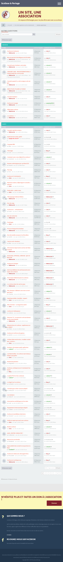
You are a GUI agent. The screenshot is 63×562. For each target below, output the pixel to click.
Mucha (47, 137)
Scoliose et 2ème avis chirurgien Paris (18, 454)
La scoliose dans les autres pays (16, 284)
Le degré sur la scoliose (14, 382)
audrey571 (11, 390)
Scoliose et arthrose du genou (15, 333)
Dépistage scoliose (12, 109)
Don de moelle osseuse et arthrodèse (18, 235)
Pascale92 (11, 455)
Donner (54, 503)
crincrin (48, 65)
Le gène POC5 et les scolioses (15, 376)
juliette (10, 335)
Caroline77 (12, 449)
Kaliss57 (11, 397)
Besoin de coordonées (13, 439)
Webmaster (12, 53)
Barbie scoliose (11, 427)
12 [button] (57, 473)
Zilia (47, 144)
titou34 (10, 165)
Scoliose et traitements (14, 176)
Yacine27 (11, 416)
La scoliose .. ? (11, 116)
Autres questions (9, 31)
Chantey (11, 294)
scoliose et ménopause (13, 311)
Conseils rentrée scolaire (14, 130)
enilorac (11, 313)
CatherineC (12, 435)
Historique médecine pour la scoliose (17, 278)
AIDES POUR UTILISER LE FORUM (16, 89)
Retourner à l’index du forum (9, 479)
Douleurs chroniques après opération (17, 347)
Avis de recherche (12, 216)
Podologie (10, 222)
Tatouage (10, 151)
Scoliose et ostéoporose (14, 460)
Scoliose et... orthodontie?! (15, 209)
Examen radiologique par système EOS (18, 163)
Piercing (9, 170)
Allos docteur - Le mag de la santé (16, 304)
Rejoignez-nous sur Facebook (21, 539)
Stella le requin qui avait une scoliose (17, 420)
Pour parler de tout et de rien (15, 61)
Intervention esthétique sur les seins (17, 401)
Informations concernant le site (15, 92)
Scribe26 (11, 384)
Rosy (47, 151)
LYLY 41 (48, 228)
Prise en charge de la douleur (15, 228)
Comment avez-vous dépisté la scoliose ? (19, 157)
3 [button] (47, 473)
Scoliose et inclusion (13, 51)
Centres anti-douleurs (13, 241)
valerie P (48, 291)
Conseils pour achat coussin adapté (17, 388)
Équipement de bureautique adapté (17, 407)
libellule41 (11, 441)
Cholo (10, 329)
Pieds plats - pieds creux (14, 190)
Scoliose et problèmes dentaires (16, 414)
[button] (60, 473)
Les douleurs (10, 395)
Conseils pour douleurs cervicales (16, 65)
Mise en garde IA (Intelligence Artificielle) (18, 57)
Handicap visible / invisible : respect (17, 298)
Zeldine (11, 409)
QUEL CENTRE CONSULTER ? (15, 433)
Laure (10, 211)
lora (10, 171)
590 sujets (58, 34)
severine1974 (49, 103)
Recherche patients (12, 361)
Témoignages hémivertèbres (15, 197)
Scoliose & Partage (10, 3)
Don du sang (10, 203)
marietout (11, 159)
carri (10, 152)
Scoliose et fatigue (12, 263)
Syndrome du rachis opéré (14, 137)
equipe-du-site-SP (14, 138)
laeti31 (10, 237)
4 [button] (49, 473)
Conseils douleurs (12, 97)
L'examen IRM (11, 144)
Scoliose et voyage (12, 103)
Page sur (51, 468)
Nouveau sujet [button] (6, 40)
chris (47, 51)
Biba (10, 146)
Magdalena (11, 363)
